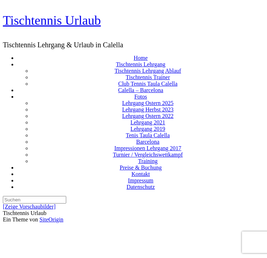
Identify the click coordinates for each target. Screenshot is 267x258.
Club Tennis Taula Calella (148, 84)
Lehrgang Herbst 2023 (148, 109)
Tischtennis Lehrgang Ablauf (148, 71)
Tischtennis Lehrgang (140, 64)
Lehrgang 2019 (147, 129)
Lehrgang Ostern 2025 (148, 103)
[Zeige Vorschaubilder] (29, 207)
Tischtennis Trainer (148, 77)
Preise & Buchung (140, 167)
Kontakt (140, 174)
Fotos (140, 97)
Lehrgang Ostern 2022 (148, 116)
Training (148, 161)
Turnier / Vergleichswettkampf (148, 155)
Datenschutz (140, 187)
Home (140, 58)
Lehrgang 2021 (147, 122)
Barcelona (148, 142)
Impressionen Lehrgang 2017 (147, 148)
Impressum (140, 180)
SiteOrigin (51, 219)
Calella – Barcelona (140, 90)
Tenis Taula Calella (148, 135)
